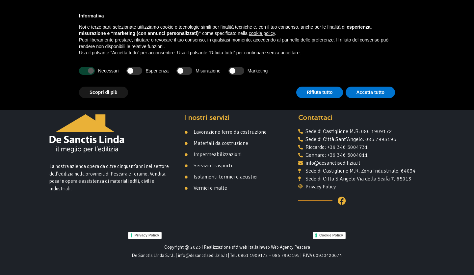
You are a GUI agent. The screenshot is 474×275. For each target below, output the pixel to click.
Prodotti (252, 38)
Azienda (214, 37)
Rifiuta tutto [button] (320, 257)
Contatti (322, 37)
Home (183, 37)
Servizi (289, 37)
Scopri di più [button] (104, 257)
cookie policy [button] (262, 198)
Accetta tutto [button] (370, 257)
